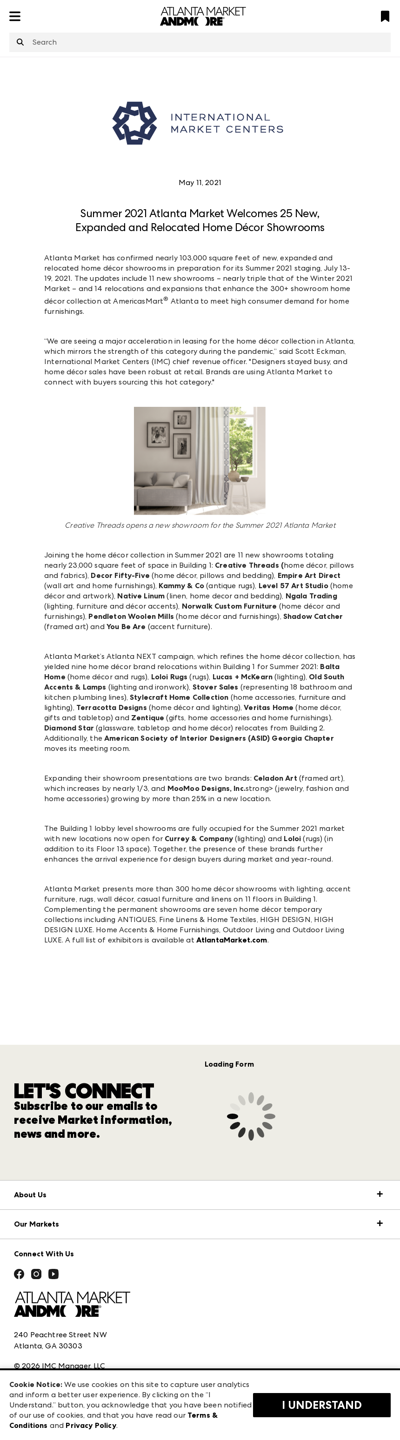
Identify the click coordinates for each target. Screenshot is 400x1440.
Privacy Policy (91, 1425)
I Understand (322, 1405)
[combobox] (200, 42)
